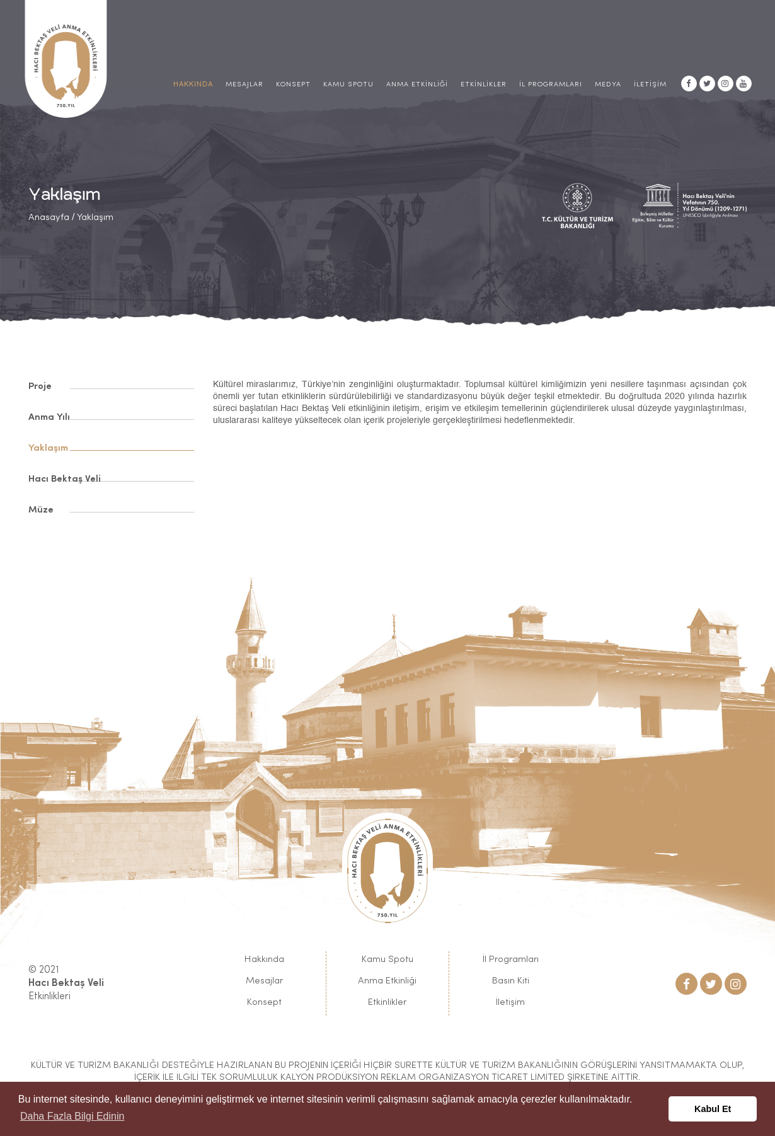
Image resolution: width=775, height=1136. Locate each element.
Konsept (293, 84)
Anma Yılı (49, 417)
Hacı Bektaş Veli (64, 479)
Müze (41, 510)
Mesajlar (244, 84)
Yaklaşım (95, 218)
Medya (608, 84)
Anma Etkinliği (417, 84)
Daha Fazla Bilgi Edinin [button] (72, 1116)
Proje (40, 386)
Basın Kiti (510, 981)
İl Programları (550, 84)
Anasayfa (48, 218)
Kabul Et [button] (712, 1109)
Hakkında (264, 960)
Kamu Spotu (348, 84)
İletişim (650, 84)
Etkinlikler (484, 84)
